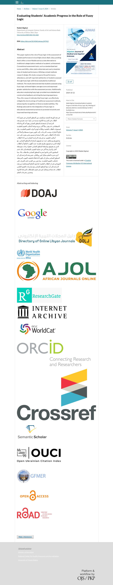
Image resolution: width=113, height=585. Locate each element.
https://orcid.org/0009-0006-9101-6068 (28, 35)
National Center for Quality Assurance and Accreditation (38, 556)
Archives (27, 9)
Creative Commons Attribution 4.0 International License (79, 163)
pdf (70, 82)
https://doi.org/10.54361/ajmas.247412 (35, 41)
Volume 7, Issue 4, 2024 (40, 9)
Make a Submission (25, 537)
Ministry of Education (26, 552)
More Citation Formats (75, 119)
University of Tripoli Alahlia (28, 560)
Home (19, 9)
